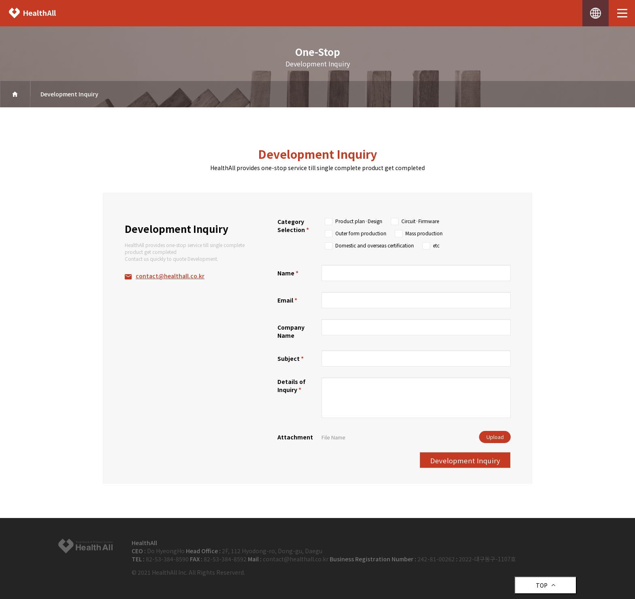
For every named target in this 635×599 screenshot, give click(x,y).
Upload (495, 437)
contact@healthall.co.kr (170, 276)
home (15, 94)
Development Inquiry (69, 94)
